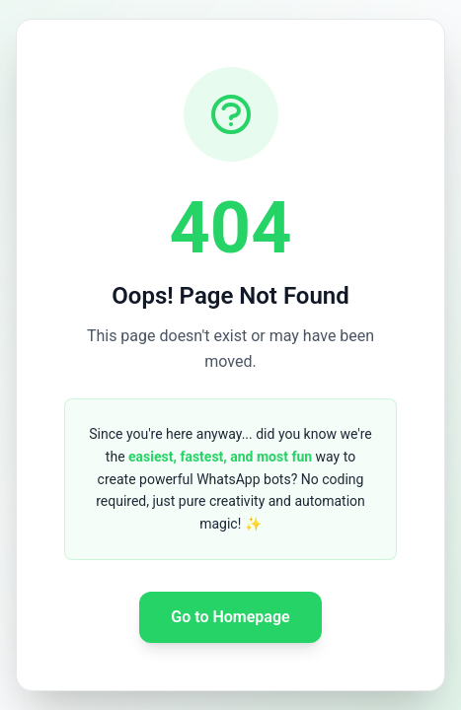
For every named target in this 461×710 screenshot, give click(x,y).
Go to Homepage (230, 616)
